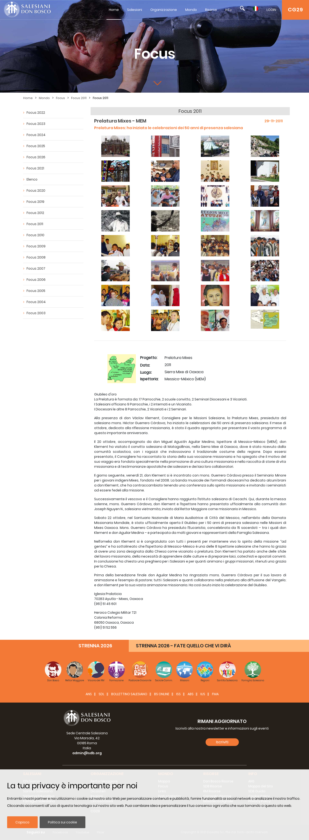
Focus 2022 (36, 112)
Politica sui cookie (62, 822)
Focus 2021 (35, 168)
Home (114, 9)
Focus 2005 (36, 290)
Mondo (191, 9)
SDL (101, 694)
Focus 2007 (36, 268)
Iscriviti (222, 742)
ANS (89, 694)
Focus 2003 (36, 313)
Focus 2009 (36, 246)
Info (228, 9)
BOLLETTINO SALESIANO (129, 694)
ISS (178, 694)
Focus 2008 (36, 257)
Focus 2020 (36, 190)
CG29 (295, 9)
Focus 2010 (35, 235)
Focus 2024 (36, 134)
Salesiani (134, 9)
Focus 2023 (36, 123)
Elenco (32, 179)
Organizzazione (163, 9)
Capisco (22, 822)
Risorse (211, 9)
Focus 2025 (36, 146)
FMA (215, 694)
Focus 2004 (36, 302)
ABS (191, 694)
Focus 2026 (36, 157)
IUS (202, 694)
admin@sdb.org (87, 753)
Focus (60, 98)
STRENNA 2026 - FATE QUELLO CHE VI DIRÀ (183, 645)
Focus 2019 (35, 201)
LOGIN (271, 9)
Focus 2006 (36, 279)
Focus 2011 (79, 98)
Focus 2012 (35, 212)
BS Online (161, 694)
